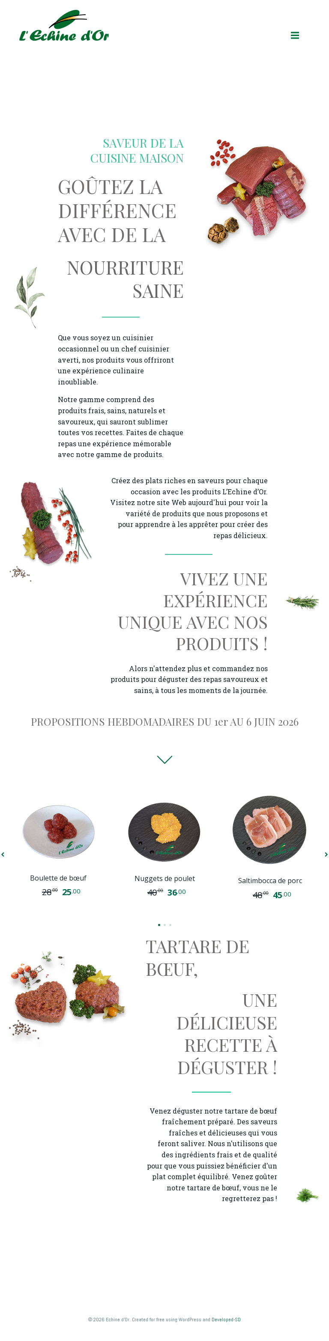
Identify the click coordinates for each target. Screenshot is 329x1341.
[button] (159, 925)
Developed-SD (226, 1319)
